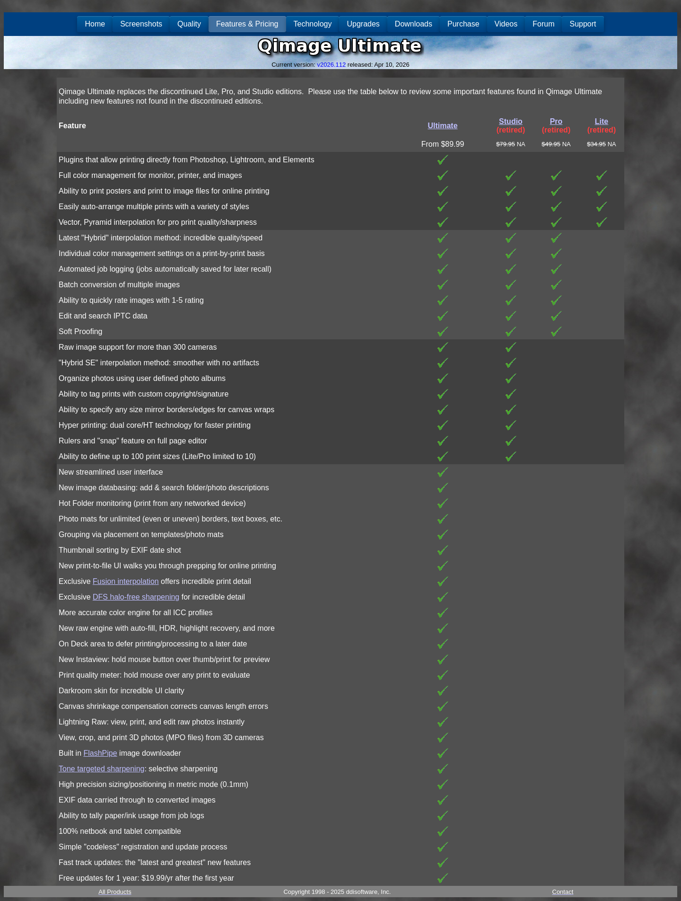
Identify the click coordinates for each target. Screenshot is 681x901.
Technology (313, 24)
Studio (511, 121)
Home (95, 24)
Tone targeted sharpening (101, 769)
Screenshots (141, 24)
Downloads (413, 24)
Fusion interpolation (126, 581)
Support (582, 24)
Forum (543, 24)
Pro (556, 121)
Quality (189, 24)
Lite (601, 121)
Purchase (463, 24)
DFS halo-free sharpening (136, 597)
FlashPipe (100, 753)
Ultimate (442, 126)
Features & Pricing (247, 24)
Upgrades (363, 24)
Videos (506, 24)
